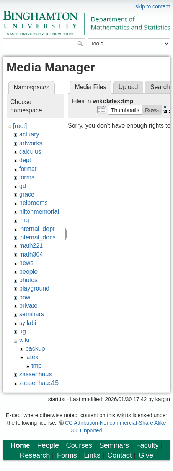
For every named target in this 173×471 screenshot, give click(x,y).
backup (35, 348)
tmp (36, 365)
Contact (120, 455)
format (27, 169)
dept (25, 160)
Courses (79, 445)
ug (22, 331)
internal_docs (37, 237)
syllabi (27, 323)
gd (22, 186)
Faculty (147, 445)
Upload (128, 87)
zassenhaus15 (39, 383)
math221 (31, 245)
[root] (20, 126)
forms (26, 177)
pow (24, 297)
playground (34, 288)
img (24, 220)
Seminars (114, 445)
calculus (30, 151)
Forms (67, 455)
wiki (24, 340)
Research (35, 455)
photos (28, 280)
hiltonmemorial (39, 211)
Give (146, 455)
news (26, 263)
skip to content (152, 6)
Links (92, 455)
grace (26, 194)
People (48, 445)
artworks (30, 143)
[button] (125, 110)
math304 (31, 254)
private (28, 305)
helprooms (33, 203)
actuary (29, 134)
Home (20, 445)
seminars (31, 314)
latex (31, 357)
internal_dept (37, 229)
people (28, 271)
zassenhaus (35, 374)
